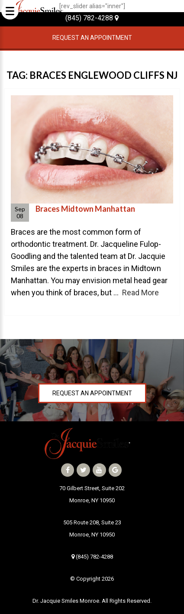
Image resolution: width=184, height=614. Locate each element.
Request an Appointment (92, 37)
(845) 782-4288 (92, 18)
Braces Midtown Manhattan (85, 208)
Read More (140, 292)
